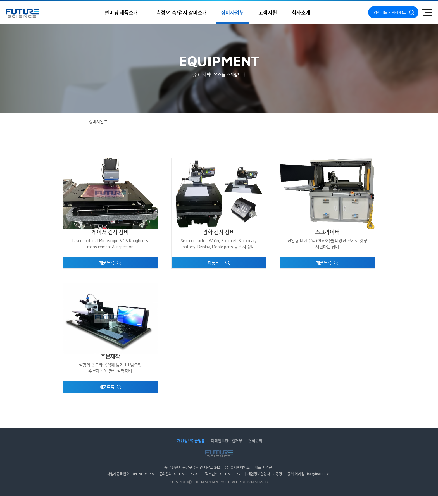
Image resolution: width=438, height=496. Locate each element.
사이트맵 (426, 12)
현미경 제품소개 (121, 12)
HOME (73, 121)
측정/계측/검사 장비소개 (181, 12)
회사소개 (301, 12)
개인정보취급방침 (191, 440)
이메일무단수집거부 (226, 440)
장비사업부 (232, 12)
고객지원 (267, 12)
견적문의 (255, 440)
